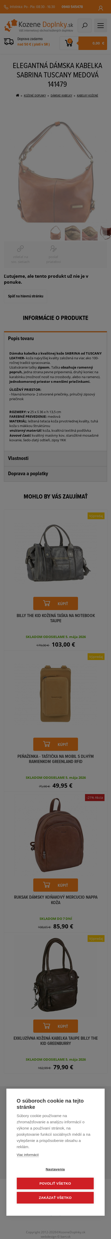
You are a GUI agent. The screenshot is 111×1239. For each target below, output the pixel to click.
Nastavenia (55, 1169)
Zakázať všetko (55, 1198)
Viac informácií (28, 1155)
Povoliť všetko (55, 1183)
